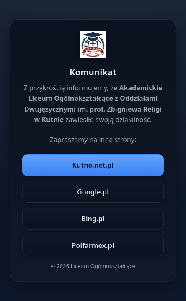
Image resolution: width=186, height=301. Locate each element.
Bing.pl (93, 218)
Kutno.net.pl (93, 165)
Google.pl (93, 191)
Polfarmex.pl (93, 245)
